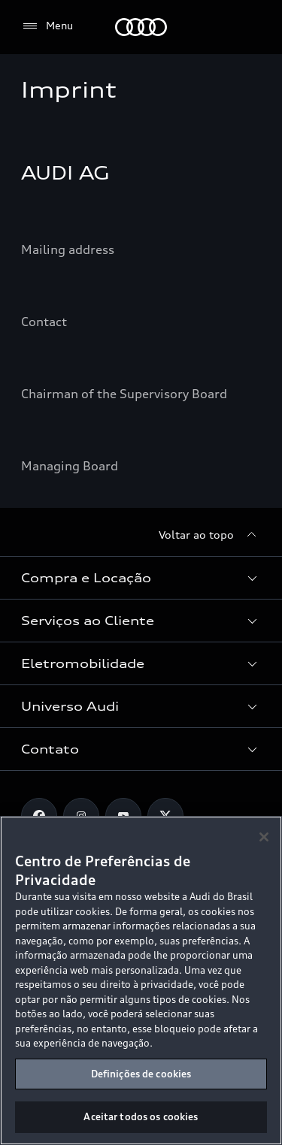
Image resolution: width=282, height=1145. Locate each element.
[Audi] (141, 27)
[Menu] (47, 26)
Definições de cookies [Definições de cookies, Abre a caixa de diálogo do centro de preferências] (141, 1074)
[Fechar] (263, 836)
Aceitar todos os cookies (140, 1116)
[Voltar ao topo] (210, 535)
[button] (141, 578)
